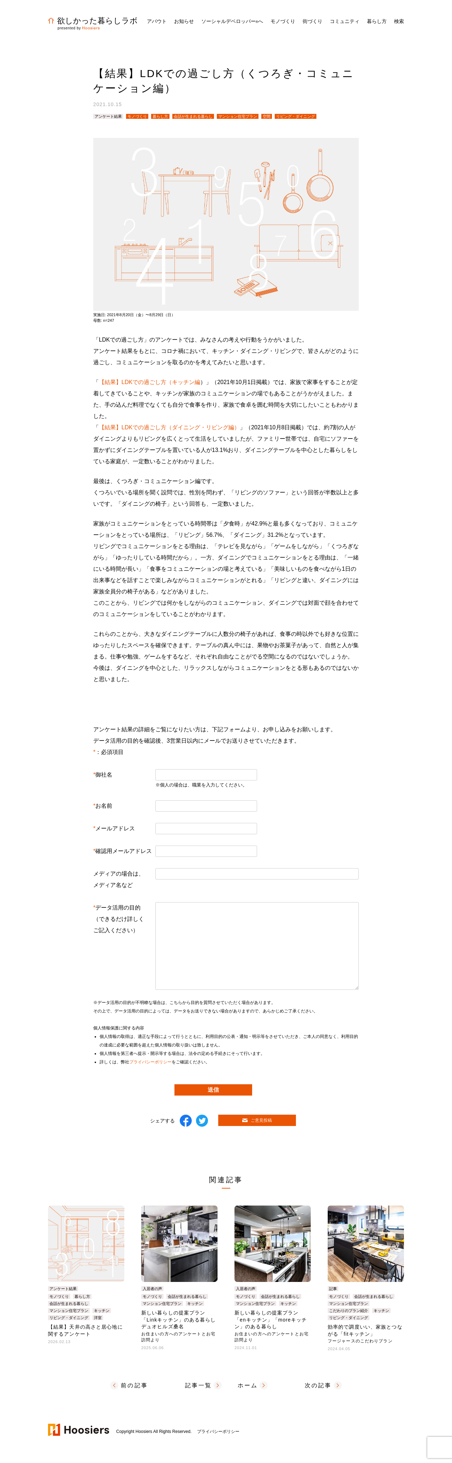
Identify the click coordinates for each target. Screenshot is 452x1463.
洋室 (98, 1318)
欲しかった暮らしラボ (93, 20)
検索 (399, 21)
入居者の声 (152, 1289)
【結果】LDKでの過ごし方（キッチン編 (149, 382)
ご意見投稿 (257, 1120)
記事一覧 (198, 1385)
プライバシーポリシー (150, 1061)
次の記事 (318, 1385)
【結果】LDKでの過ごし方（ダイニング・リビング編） (169, 427)
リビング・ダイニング (295, 116)
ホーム (248, 1385)
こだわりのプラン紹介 (348, 1310)
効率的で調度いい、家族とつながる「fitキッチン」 (365, 1333)
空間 (266, 116)
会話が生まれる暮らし (193, 116)
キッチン (101, 1310)
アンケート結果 (108, 116)
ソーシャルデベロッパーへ (232, 21)
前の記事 (134, 1385)
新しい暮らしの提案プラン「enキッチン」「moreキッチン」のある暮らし (272, 1326)
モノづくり (137, 116)
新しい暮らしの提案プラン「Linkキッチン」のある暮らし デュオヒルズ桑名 (181, 1326)
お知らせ (184, 21)
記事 (333, 1289)
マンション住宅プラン (237, 116)
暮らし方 (160, 116)
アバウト (157, 21)
